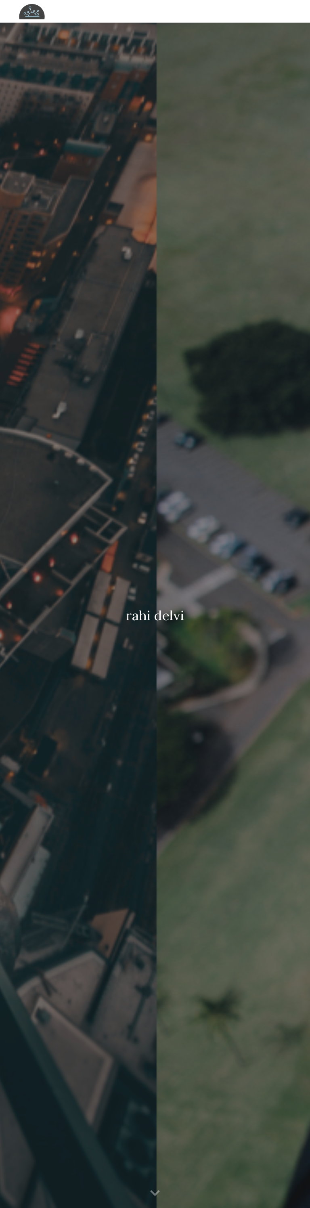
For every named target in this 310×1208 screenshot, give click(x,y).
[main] (155, 615)
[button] (155, 1193)
